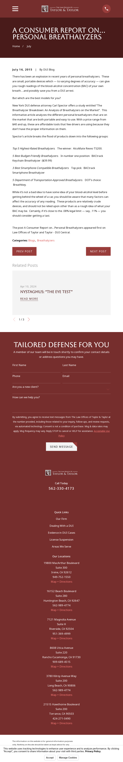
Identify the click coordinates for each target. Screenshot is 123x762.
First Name (19, 365)
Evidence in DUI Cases (61, 532)
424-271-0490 (61, 718)
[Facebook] (57, 498)
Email (65, 376)
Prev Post (24, 251)
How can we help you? (26, 397)
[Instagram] (66, 498)
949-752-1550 (61, 577)
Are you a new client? (25, 386)
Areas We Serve (61, 546)
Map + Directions (61, 581)
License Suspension (61, 539)
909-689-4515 (61, 662)
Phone (16, 376)
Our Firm (61, 519)
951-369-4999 (61, 633)
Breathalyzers (45, 240)
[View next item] (29, 319)
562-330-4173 (61, 488)
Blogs (31, 240)
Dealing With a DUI (61, 526)
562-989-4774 (61, 605)
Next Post (98, 251)
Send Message (63, 445)
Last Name (69, 365)
